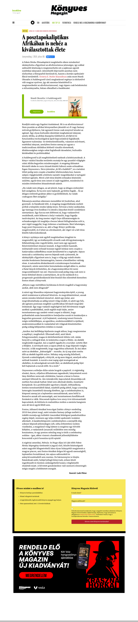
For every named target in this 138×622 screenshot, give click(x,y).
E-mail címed (76, 493)
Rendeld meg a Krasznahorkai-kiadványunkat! (90, 23)
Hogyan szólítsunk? (78, 501)
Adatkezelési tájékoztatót (87, 514)
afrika (30, 31)
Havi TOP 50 (56, 23)
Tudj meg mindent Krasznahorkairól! (101, 18)
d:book (37, 31)
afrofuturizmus (52, 31)
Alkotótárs (46, 23)
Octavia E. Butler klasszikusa (53, 77)
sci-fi (34, 31)
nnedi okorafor (44, 31)
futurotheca (67, 23)
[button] (13, 22)
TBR (39, 23)
